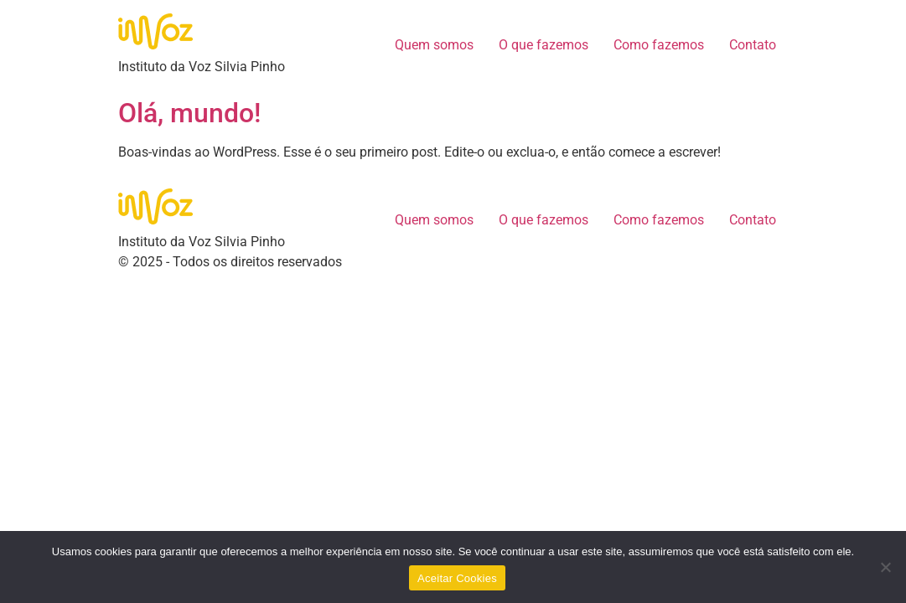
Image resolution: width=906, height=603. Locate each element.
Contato (752, 45)
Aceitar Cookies (457, 578)
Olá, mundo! (189, 113)
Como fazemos (658, 45)
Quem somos (434, 45)
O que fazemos (543, 45)
